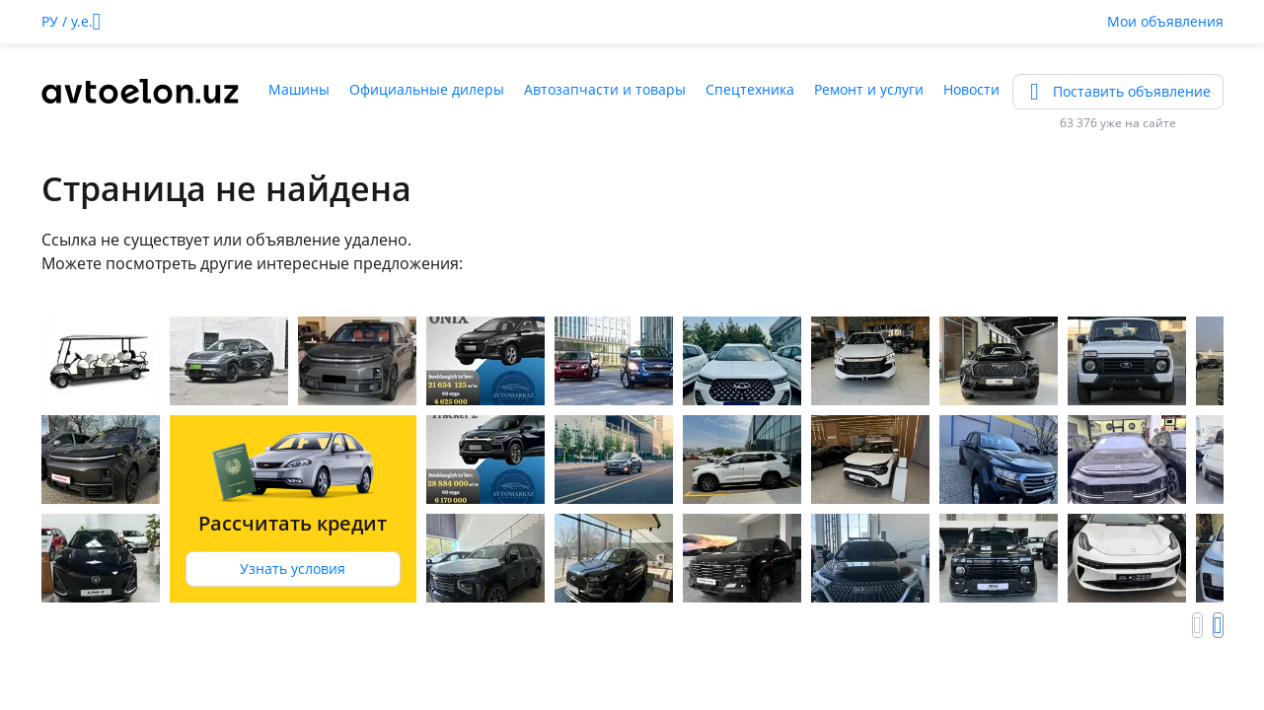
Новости (971, 89)
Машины (299, 89)
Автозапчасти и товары (605, 89)
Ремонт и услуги (869, 89)
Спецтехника (750, 89)
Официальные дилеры (426, 89)
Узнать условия (292, 568)
